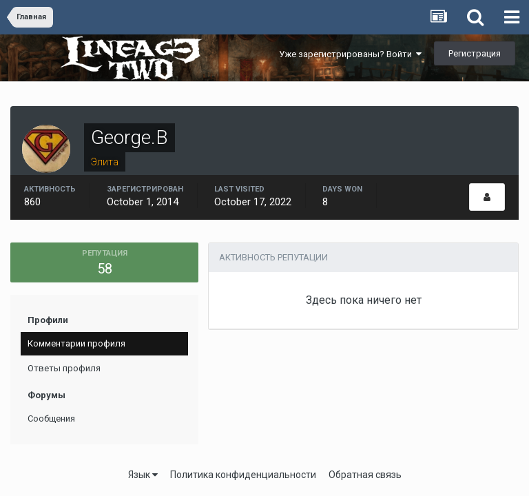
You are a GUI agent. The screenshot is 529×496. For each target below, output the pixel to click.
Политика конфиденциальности (243, 474)
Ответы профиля (64, 368)
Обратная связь (365, 474)
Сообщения (51, 418)
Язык (143, 474)
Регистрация (474, 53)
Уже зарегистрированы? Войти (350, 54)
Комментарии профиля (76, 343)
